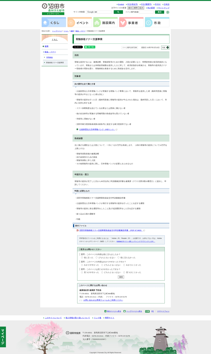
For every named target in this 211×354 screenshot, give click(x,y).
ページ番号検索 (132, 12)
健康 (72, 31)
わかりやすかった (91, 265)
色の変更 (151, 8)
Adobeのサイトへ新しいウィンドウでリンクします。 (136, 241)
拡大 (141, 8)
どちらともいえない (106, 258)
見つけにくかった (133, 272)
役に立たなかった (128, 258)
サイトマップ (163, 8)
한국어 (158, 4)
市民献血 (49, 57)
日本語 (166, 4)
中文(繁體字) (146, 4)
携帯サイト (109, 318)
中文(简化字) (132, 4)
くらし (66, 31)
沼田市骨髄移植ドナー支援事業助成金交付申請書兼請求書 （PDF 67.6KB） (112, 230)
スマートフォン (163, 311)
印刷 (163, 47)
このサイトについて (53, 318)
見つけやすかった (91, 272)
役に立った (88, 258)
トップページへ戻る (134, 311)
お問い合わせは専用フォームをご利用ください (103, 300)
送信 (121, 277)
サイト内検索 (79, 12)
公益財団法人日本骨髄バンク (98, 129)
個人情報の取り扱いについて (78, 318)
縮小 (130, 8)
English (121, 4)
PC (152, 311)
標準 (135, 8)
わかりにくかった (133, 265)
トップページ (57, 31)
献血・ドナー (80, 31)
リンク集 (97, 318)
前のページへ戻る (114, 311)
